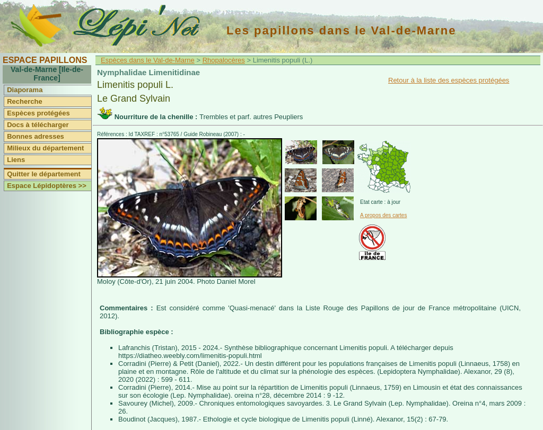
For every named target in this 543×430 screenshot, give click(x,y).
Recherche (24, 101)
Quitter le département (44, 174)
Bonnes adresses (35, 136)
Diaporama (24, 90)
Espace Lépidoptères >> (46, 186)
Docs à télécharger (37, 125)
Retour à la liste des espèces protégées (448, 80)
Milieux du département (45, 148)
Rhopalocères (224, 60)
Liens (16, 160)
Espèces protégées (38, 113)
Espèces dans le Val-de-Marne (148, 60)
